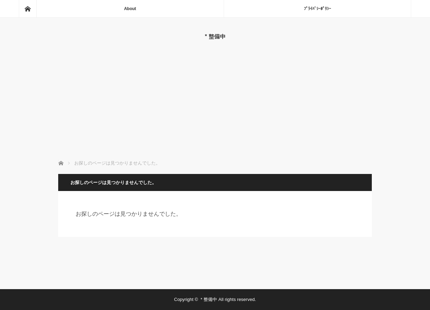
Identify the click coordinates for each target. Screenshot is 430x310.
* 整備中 (215, 36)
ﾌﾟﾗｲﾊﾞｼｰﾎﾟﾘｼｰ (317, 8)
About (130, 8)
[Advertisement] (215, 92)
